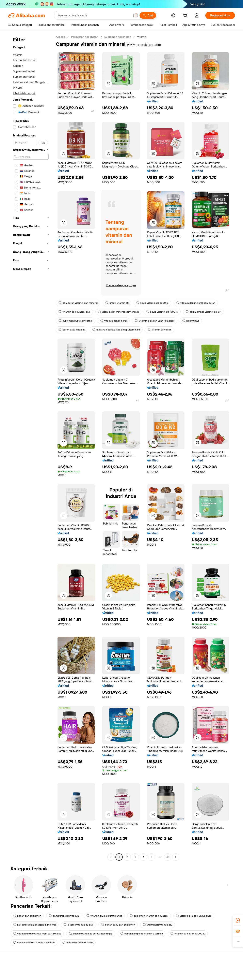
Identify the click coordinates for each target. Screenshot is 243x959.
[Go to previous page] (111, 857)
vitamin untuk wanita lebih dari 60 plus (37, 933)
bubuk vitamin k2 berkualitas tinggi (91, 933)
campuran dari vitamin (64, 915)
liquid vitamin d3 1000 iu (162, 311)
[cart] (186, 16)
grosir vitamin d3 (117, 303)
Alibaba (60, 36)
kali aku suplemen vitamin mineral (34, 924)
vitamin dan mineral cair (74, 311)
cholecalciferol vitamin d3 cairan (34, 942)
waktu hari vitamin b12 (157, 924)
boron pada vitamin (72, 329)
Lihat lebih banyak (24, 93)
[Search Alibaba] (94, 15)
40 (167, 857)
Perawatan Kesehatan (84, 36)
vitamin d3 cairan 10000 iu (188, 933)
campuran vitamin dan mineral (78, 303)
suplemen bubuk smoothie (76, 320)
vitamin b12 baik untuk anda (104, 915)
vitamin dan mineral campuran (195, 303)
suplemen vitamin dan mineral (149, 915)
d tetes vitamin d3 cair (78, 924)
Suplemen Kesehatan (117, 36)
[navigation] (31, 447)
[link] (237, 920)
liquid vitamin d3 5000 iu (152, 303)
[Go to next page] (175, 857)
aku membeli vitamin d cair (203, 311)
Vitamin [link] (142, 36)
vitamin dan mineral (113, 320)
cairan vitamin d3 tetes (77, 942)
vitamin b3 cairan (160, 329)
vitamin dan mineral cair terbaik (118, 311)
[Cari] (148, 15)
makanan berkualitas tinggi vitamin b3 (116, 329)
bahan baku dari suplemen (118, 924)
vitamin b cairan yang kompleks (155, 320)
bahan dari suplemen (27, 915)
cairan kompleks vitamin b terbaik (141, 933)
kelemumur (190, 320)
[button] (135, 15)
